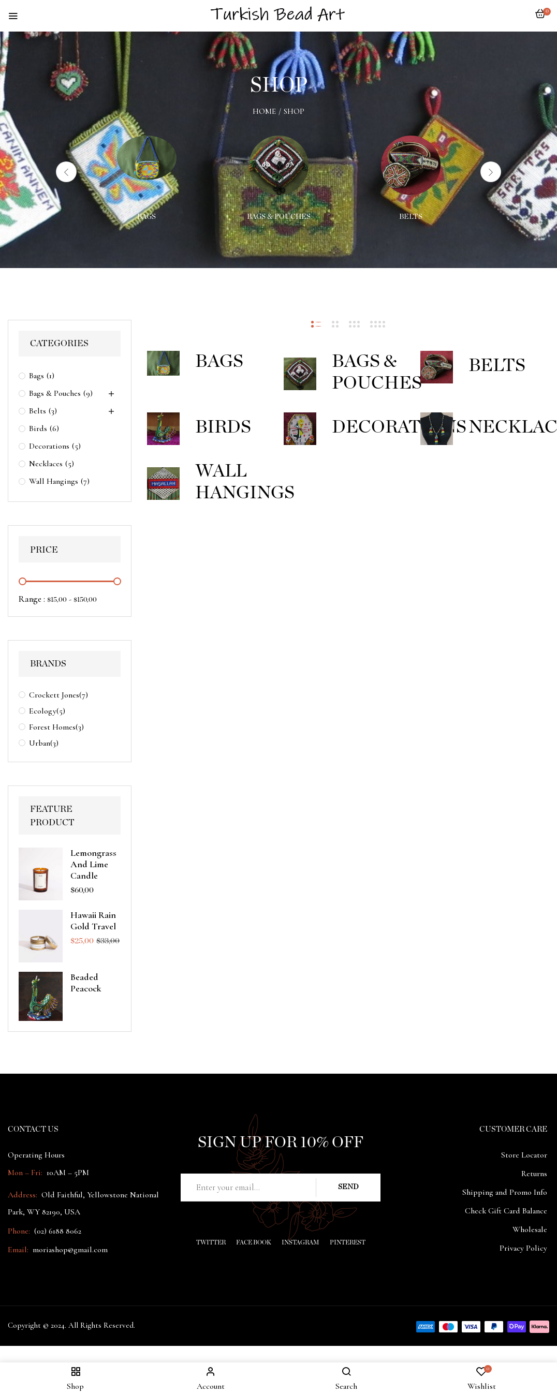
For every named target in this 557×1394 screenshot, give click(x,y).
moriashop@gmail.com (70, 1249)
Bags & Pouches (279, 216)
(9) (88, 393)
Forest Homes (52, 727)
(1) (50, 375)
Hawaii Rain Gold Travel (93, 920)
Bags (146, 216)
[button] (540, 19)
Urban (39, 743)
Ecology (42, 711)
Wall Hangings (53, 481)
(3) (53, 411)
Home (264, 111)
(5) (76, 446)
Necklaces (46, 463)
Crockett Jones (54, 695)
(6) (54, 428)
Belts (410, 216)
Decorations (49, 446)
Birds (38, 428)
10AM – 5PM (67, 1172)
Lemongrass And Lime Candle (93, 864)
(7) (85, 481)
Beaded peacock (85, 982)
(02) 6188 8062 (57, 1231)
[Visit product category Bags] (147, 165)
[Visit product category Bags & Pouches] (279, 165)
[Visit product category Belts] (411, 165)
